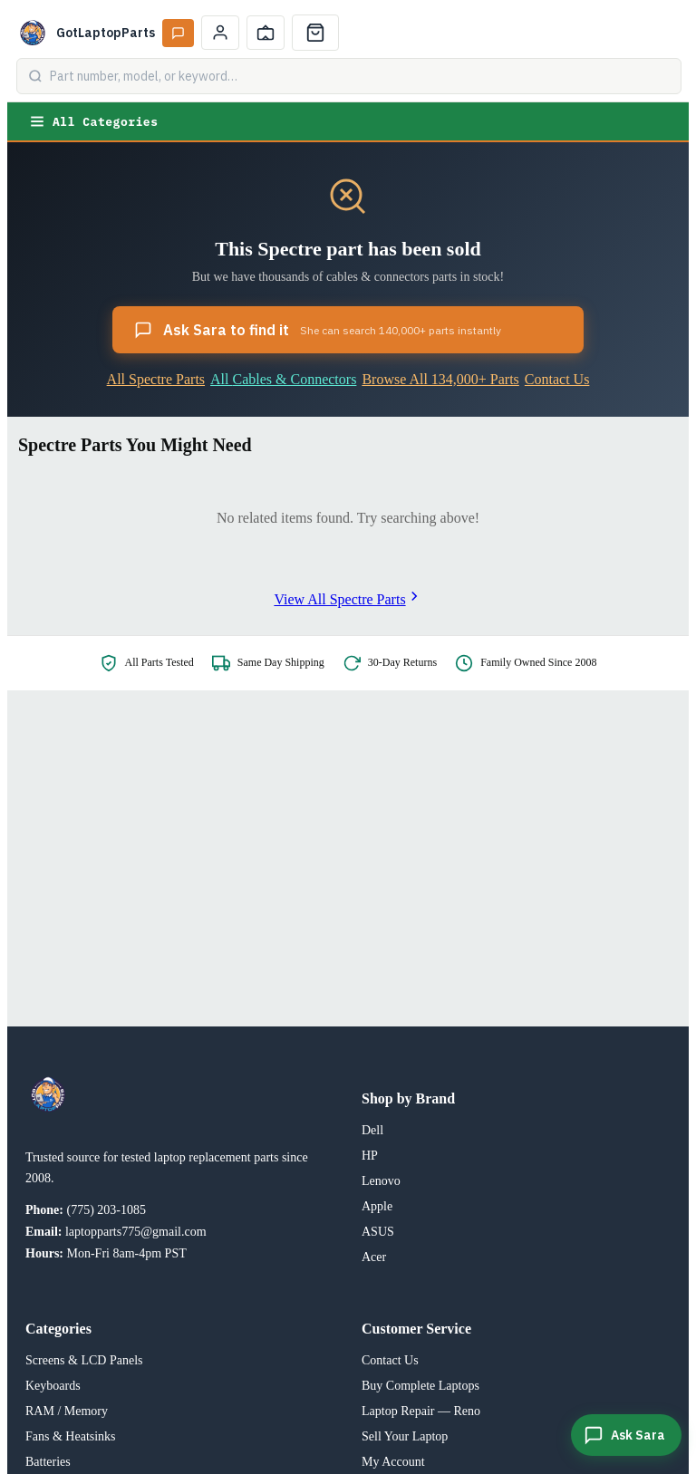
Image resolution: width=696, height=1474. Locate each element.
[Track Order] (265, 32)
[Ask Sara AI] (178, 33)
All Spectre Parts (156, 379)
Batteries (48, 1462)
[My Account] (220, 32)
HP (370, 1155)
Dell (372, 1130)
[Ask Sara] (626, 1435)
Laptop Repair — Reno (421, 1411)
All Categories (93, 121)
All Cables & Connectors (283, 379)
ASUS (378, 1231)
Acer (374, 1257)
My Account (393, 1462)
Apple (377, 1206)
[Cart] (315, 32)
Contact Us (557, 379)
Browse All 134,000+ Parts (440, 379)
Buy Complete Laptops (420, 1385)
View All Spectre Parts (347, 599)
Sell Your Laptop (405, 1436)
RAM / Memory (66, 1411)
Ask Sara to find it (317, 330)
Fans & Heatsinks (70, 1436)
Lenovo (381, 1181)
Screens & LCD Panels (83, 1360)
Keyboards (53, 1385)
